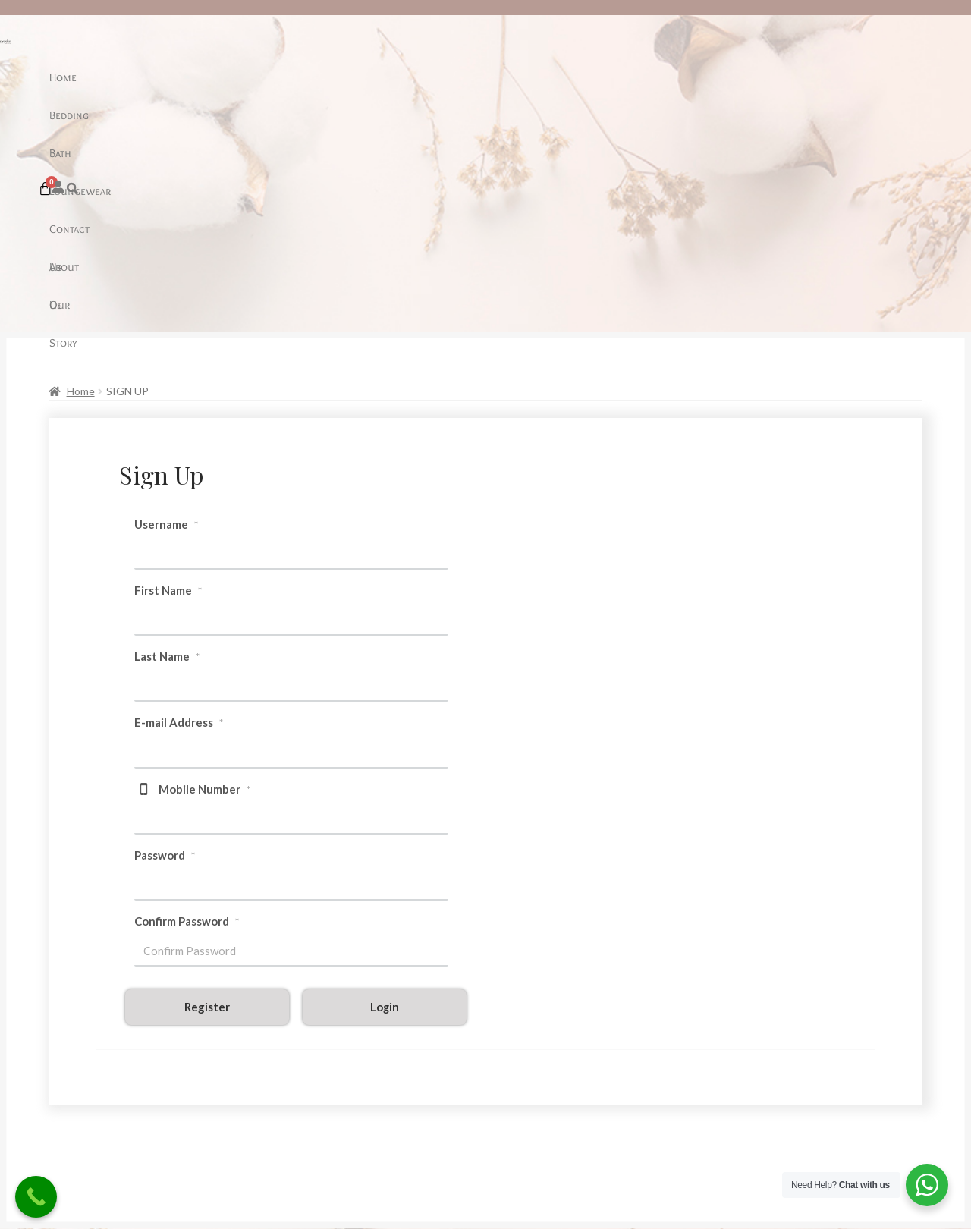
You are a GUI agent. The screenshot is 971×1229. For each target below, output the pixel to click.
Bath (372, 77)
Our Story (630, 77)
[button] (832, 75)
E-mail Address (178, 494)
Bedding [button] (326, 77)
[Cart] (861, 75)
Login (384, 779)
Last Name (167, 428)
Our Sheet (68, 1071)
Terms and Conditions (97, 1112)
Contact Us (502, 77)
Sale (303, 1051)
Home (277, 77)
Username (166, 296)
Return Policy (77, 1092)
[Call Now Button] (36, 1197)
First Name (168, 362)
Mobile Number (204, 561)
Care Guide (71, 1051)
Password (164, 627)
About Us (567, 77)
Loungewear (429, 77)
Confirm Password (186, 693)
